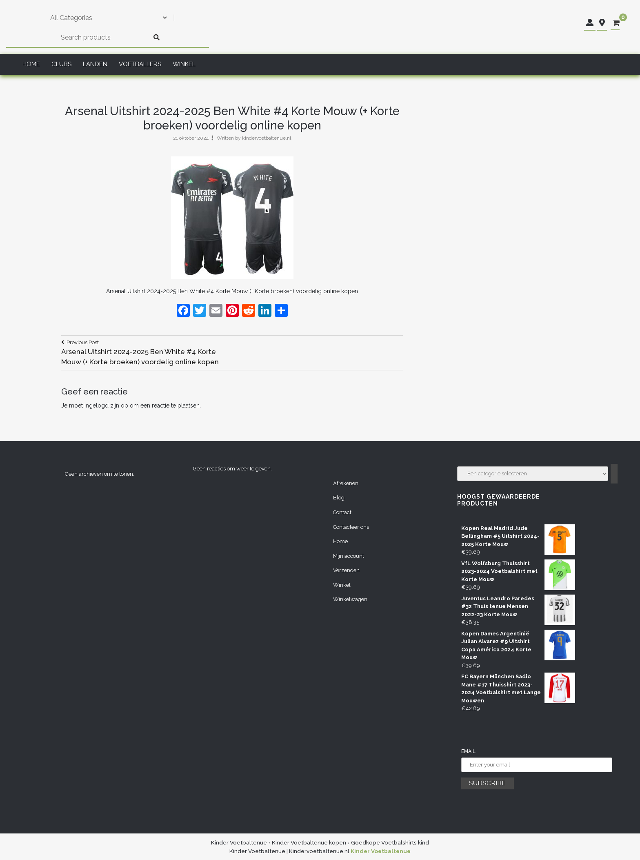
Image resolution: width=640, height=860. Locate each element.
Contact (342, 512)
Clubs (61, 64)
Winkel (184, 64)
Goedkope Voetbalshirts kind (390, 842)
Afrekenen (345, 483)
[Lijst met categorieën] (532, 473)
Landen (95, 64)
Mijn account (348, 556)
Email (468, 751)
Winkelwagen (350, 599)
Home (31, 64)
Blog (338, 498)
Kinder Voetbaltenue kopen (309, 842)
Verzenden (346, 570)
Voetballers (140, 64)
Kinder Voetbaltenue (239, 842)
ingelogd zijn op (106, 405)
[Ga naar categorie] (614, 473)
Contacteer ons (351, 527)
